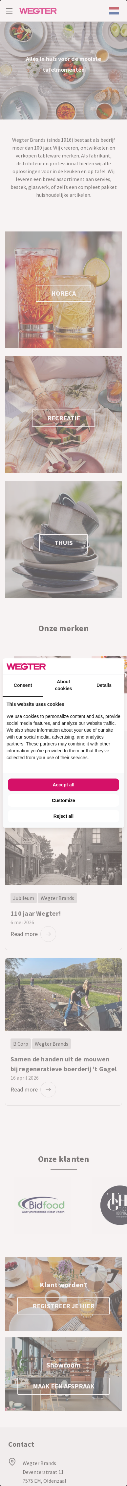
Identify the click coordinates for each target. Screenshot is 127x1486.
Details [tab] (104, 685)
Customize (63, 800)
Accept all (63, 784)
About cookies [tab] (63, 685)
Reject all (63, 816)
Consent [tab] (23, 685)
